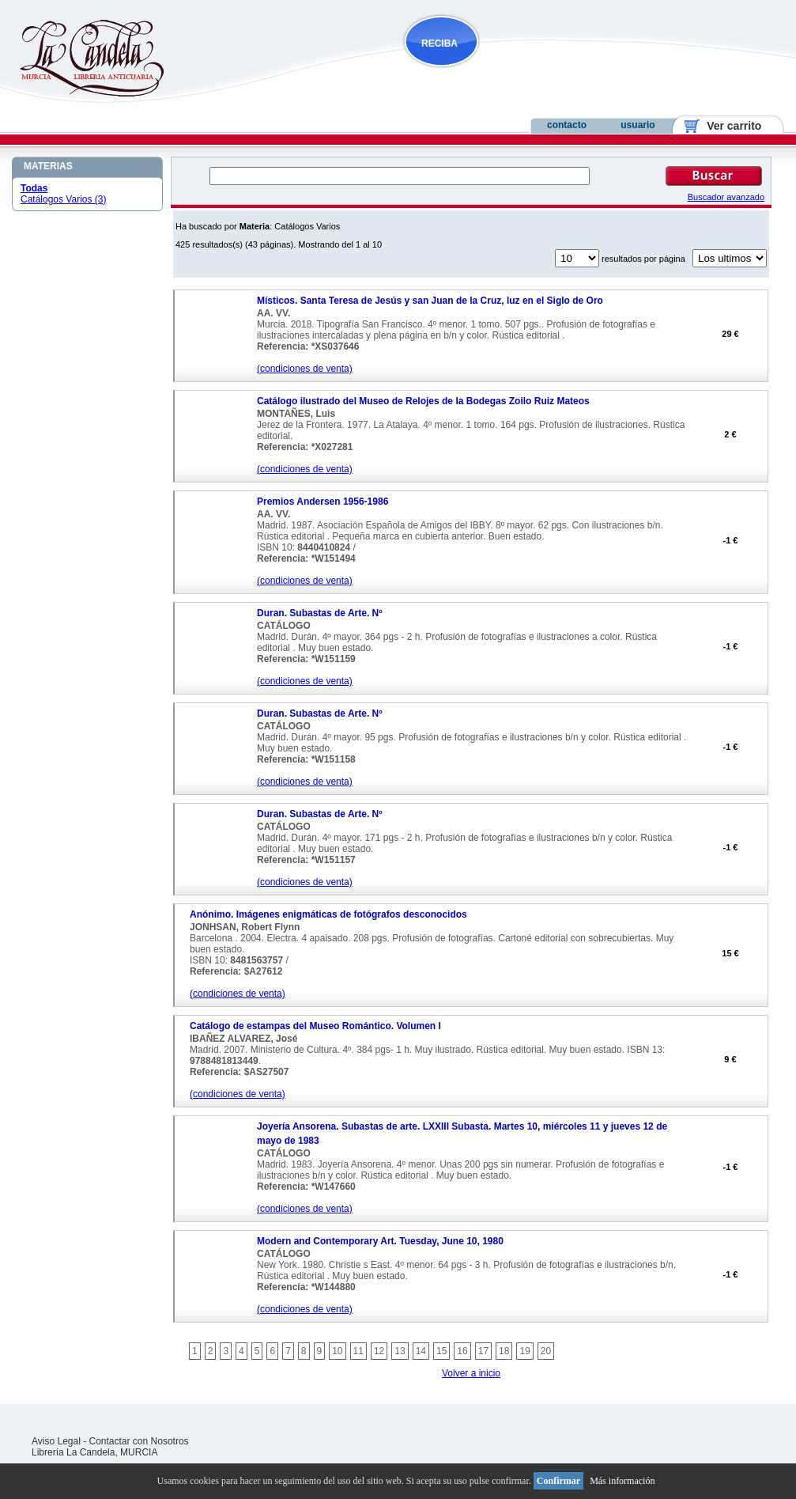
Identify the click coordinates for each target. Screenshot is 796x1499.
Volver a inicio (471, 1373)
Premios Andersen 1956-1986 (322, 501)
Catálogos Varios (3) (64, 199)
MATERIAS (48, 166)
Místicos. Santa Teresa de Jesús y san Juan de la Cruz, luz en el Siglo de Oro (430, 300)
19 (524, 1351)
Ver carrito (728, 125)
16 (462, 1351)
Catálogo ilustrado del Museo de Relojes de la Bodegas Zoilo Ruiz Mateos (423, 401)
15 (441, 1351)
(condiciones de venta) (305, 368)
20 (546, 1351)
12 (379, 1351)
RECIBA (439, 43)
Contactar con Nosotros (139, 1441)
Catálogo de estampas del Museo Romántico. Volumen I (315, 1026)
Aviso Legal (56, 1441)
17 (483, 1351)
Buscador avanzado (726, 197)
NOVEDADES (521, 74)
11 (358, 1351)
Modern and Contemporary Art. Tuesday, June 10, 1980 (380, 1241)
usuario (638, 125)
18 (504, 1351)
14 (421, 1351)
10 (337, 1351)
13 (399, 1351)
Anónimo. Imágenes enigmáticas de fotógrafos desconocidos (328, 914)
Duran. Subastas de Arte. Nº (320, 613)
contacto (567, 125)
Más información (622, 1480)
